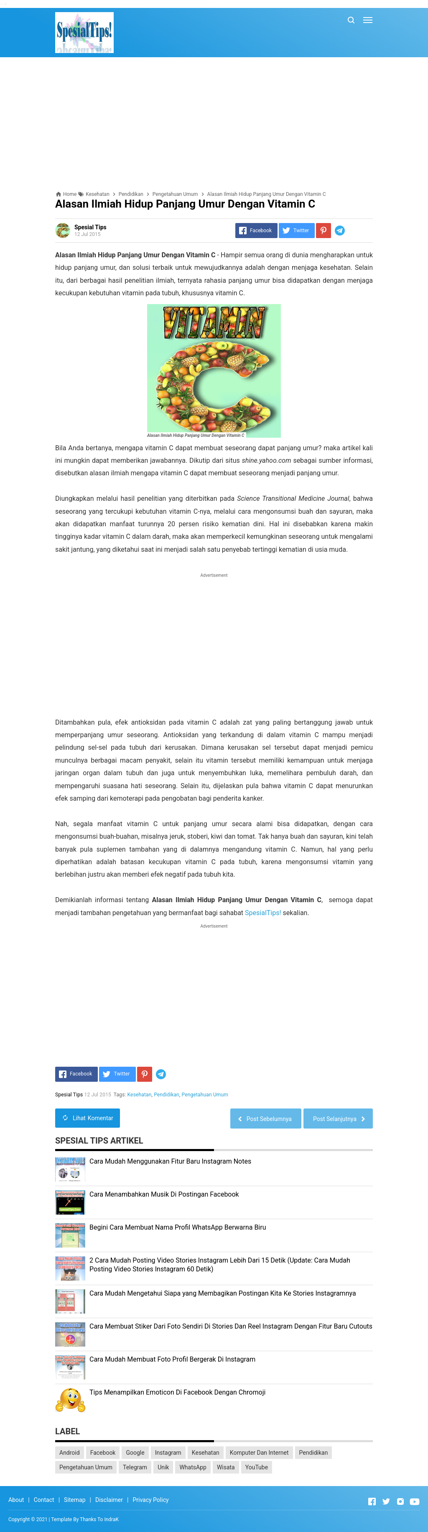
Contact (44, 1499)
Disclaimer (109, 1499)
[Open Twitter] (386, 1501)
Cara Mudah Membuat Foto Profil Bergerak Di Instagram (172, 1359)
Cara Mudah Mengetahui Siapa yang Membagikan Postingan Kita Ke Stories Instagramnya (222, 1293)
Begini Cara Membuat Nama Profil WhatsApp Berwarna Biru (177, 1227)
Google (135, 1452)
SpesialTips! (263, 913)
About (16, 1499)
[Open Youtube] (415, 1501)
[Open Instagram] (400, 1501)
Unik (163, 1467)
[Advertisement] (214, 124)
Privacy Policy (150, 1499)
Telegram (135, 1467)
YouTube (256, 1467)
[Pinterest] (323, 230)
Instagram (168, 1452)
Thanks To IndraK (99, 1519)
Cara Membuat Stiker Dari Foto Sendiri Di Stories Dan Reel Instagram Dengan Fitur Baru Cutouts (230, 1326)
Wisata (226, 1467)
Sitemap (74, 1499)
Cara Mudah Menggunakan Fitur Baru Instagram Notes (170, 1161)
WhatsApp (192, 1467)
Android (69, 1452)
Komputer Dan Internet (259, 1452)
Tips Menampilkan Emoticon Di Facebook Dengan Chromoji (177, 1392)
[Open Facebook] (372, 1501)
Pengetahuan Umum (205, 1095)
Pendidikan (166, 1095)
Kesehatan (139, 1095)
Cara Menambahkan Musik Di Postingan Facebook (164, 1194)
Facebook (103, 1452)
